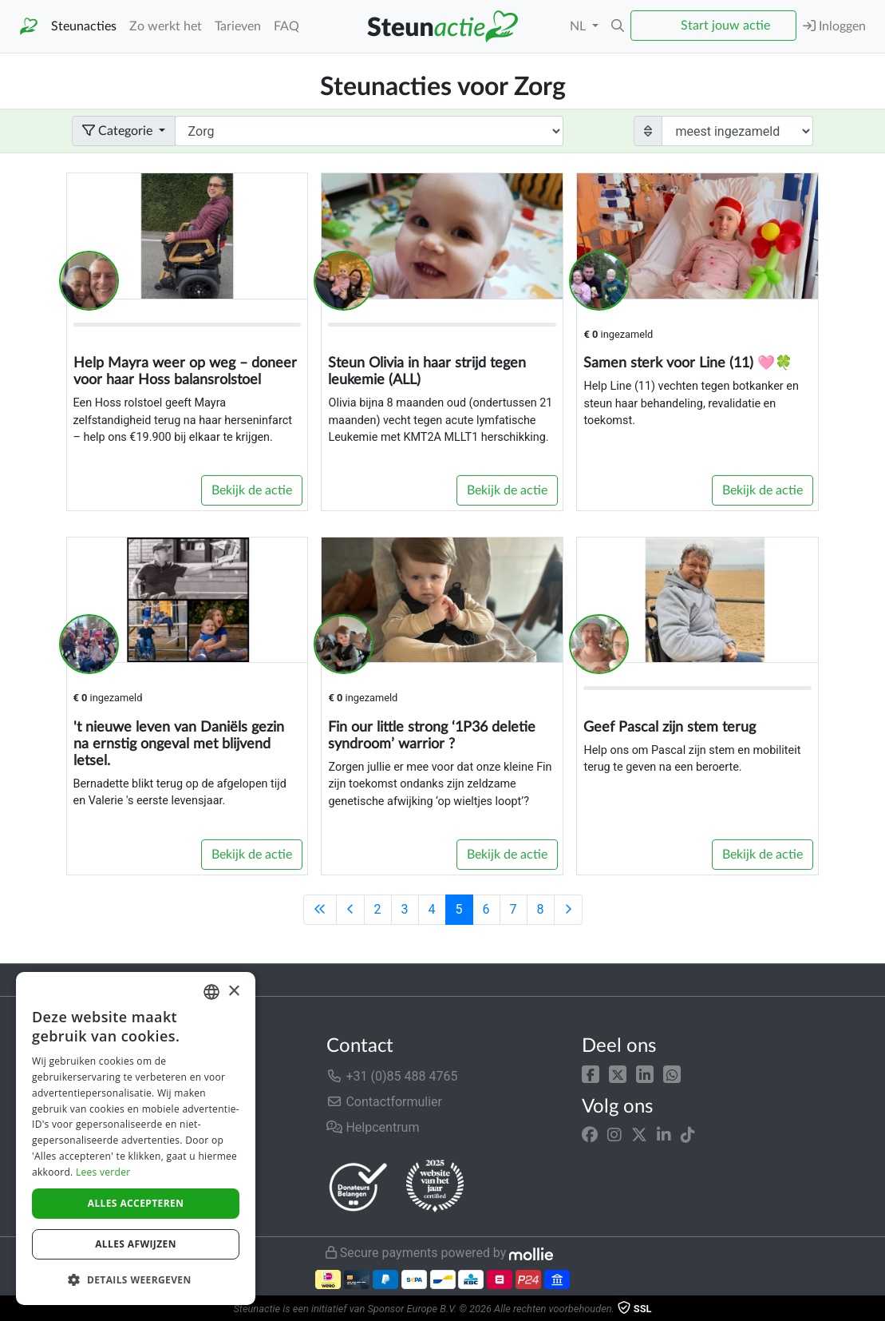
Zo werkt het (165, 26)
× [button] (233, 992)
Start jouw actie (725, 25)
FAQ (286, 26)
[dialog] (135, 1138)
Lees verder (103, 1172)
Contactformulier (384, 1101)
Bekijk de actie (251, 490)
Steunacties (84, 26)
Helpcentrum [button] (372, 1127)
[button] (590, 1073)
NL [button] (579, 26)
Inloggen (834, 26)
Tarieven (238, 26)
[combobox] (211, 992)
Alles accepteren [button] (136, 1203)
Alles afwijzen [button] (135, 1244)
